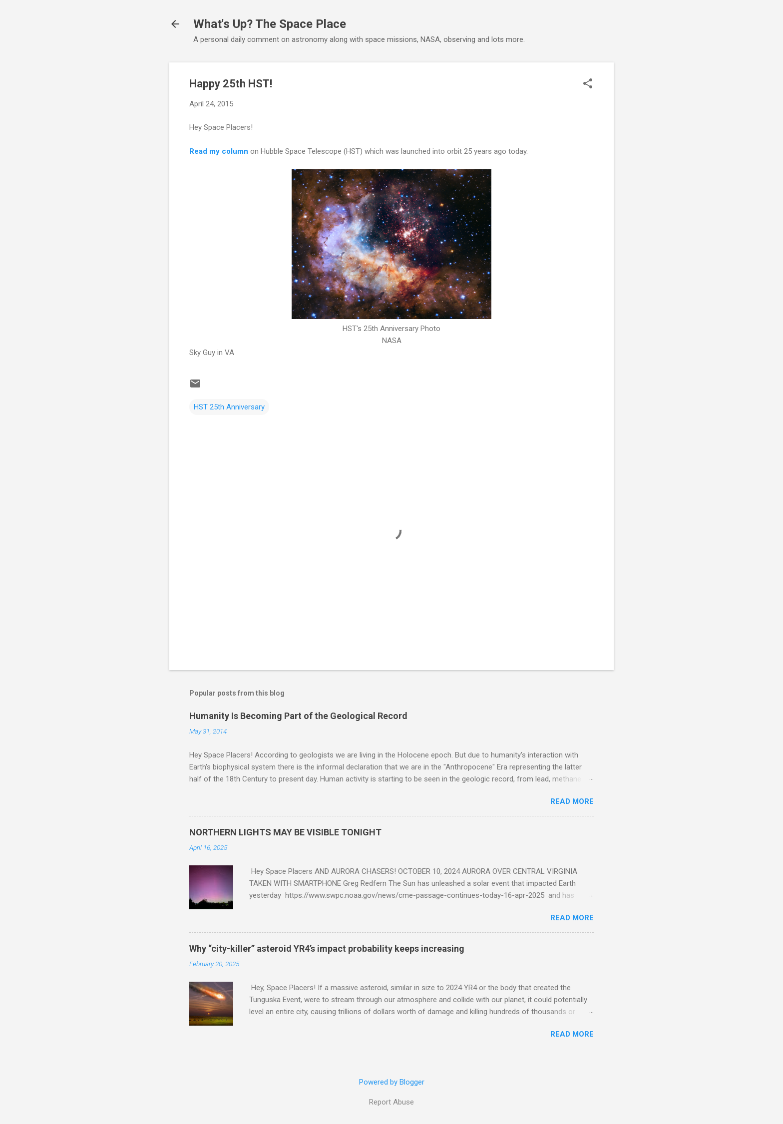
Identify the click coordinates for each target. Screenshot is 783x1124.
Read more (572, 801)
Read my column (218, 151)
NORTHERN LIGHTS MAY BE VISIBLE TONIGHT (285, 832)
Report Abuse (391, 1102)
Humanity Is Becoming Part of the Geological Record (298, 716)
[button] (588, 84)
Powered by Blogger (391, 1082)
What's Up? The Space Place (269, 24)
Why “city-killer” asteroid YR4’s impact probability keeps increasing (326, 948)
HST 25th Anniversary (229, 406)
